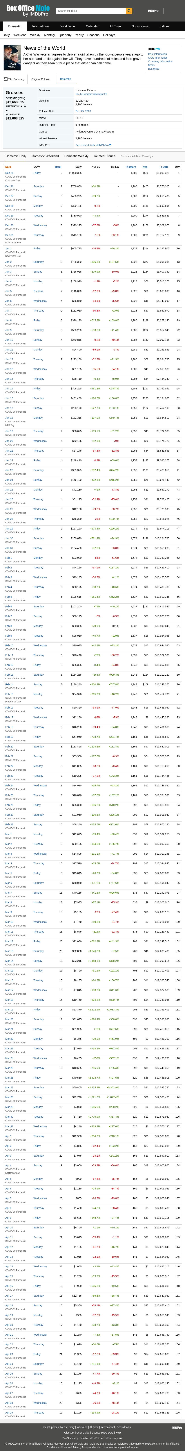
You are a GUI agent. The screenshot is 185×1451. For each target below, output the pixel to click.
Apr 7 (8, 1198)
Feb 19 (9, 736)
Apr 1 (8, 1136)
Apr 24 (9, 1363)
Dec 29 (9, 215)
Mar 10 (9, 921)
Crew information (158, 57)
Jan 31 (9, 548)
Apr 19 (9, 1315)
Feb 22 (9, 766)
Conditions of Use (57, 1447)
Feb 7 (8, 616)
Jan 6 (8, 300)
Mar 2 (8, 843)
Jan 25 (9, 489)
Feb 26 (9, 805)
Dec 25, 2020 (83, 111)
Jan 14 (9, 378)
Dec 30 (9, 225)
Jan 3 (8, 271)
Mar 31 (9, 1126)
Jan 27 (9, 509)
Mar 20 (9, 1019)
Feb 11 (9, 655)
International (41, 26)
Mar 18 (9, 999)
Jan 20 (9, 440)
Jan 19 (9, 431)
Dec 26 (9, 186)
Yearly (79, 35)
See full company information (91, 94)
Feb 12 (9, 664)
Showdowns (140, 26)
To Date (163, 166)
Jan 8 (8, 320)
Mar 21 (9, 1029)
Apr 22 (9, 1344)
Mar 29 (9, 1106)
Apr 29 (9, 1412)
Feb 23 (9, 775)
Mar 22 (9, 1038)
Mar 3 (8, 853)
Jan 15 (9, 388)
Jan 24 (9, 479)
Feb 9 (8, 635)
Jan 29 (9, 528)
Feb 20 (9, 746)
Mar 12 (9, 941)
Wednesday (40, 225)
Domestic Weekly (76, 156)
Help (118, 1432)
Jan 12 (9, 359)
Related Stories (104, 156)
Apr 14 (9, 1266)
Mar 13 (9, 951)
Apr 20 (9, 1324)
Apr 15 (9, 1276)
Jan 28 (9, 518)
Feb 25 (9, 795)
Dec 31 (9, 235)
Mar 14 (9, 960)
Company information (160, 61)
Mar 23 (9, 1048)
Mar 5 (8, 873)
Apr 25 (9, 1373)
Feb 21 (9, 756)
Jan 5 (8, 291)
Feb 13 (9, 674)
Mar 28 (9, 1097)
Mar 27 (9, 1087)
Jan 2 (8, 261)
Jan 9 (8, 330)
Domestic (14, 26)
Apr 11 (9, 1237)
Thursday (38, 235)
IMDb (108, 1438)
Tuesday (38, 215)
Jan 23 (9, 470)
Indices (165, 26)
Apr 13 (9, 1256)
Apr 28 (9, 1402)
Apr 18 (9, 1305)
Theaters (130, 166)
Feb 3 (8, 577)
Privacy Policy (81, 1447)
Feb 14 (9, 684)
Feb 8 (8, 626)
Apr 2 (8, 1145)
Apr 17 (9, 1295)
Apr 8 (8, 1208)
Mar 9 (8, 912)
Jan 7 (8, 310)
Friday (37, 172)
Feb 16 (9, 707)
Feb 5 (8, 596)
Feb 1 (8, 557)
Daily (6, 35)
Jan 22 (9, 460)
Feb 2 (8, 567)
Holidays (109, 35)
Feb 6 (8, 606)
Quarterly (65, 35)
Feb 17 (9, 717)
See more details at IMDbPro (93, 145)
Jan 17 (9, 408)
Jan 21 (9, 450)
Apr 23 (9, 1354)
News (151, 65)
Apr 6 (8, 1188)
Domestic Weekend (45, 156)
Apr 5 (8, 1178)
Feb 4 (8, 587)
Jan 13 (9, 369)
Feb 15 (9, 694)
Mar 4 (8, 863)
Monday (38, 205)
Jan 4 (8, 281)
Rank (58, 166)
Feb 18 (9, 727)
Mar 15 (9, 970)
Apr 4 (8, 1165)
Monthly (49, 35)
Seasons (93, 35)
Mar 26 (9, 1077)
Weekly (35, 35)
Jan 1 (8, 248)
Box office (153, 68)
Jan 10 (9, 339)
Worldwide (67, 26)
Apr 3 (8, 1155)
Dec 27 (9, 196)
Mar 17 (9, 990)
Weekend (20, 35)
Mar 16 (9, 980)
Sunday (37, 196)
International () (16, 106)
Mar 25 (9, 1068)
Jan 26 (9, 499)
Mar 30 (9, 1116)
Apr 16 (9, 1285)
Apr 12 (9, 1247)
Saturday (38, 186)
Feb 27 (9, 814)
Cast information (157, 54)
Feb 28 (9, 824)
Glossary (69, 1432)
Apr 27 (9, 1393)
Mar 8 (8, 902)
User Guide (83, 1432)
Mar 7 (8, 892)
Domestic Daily (16, 156)
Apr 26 (9, 1383)
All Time (115, 26)
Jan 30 (9, 538)
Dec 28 (9, 205)
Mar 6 (8, 882)
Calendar (92, 26)
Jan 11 (9, 349)
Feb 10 (9, 645)
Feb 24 (9, 785)
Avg (145, 166)
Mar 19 (9, 1009)
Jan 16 (9, 398)
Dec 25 (9, 172)
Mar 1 (8, 834)
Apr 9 (8, 1217)
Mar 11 (9, 931)
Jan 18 (9, 417)
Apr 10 (9, 1227)
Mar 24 (9, 1058)
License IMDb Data (102, 1432)
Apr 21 (9, 1334)
